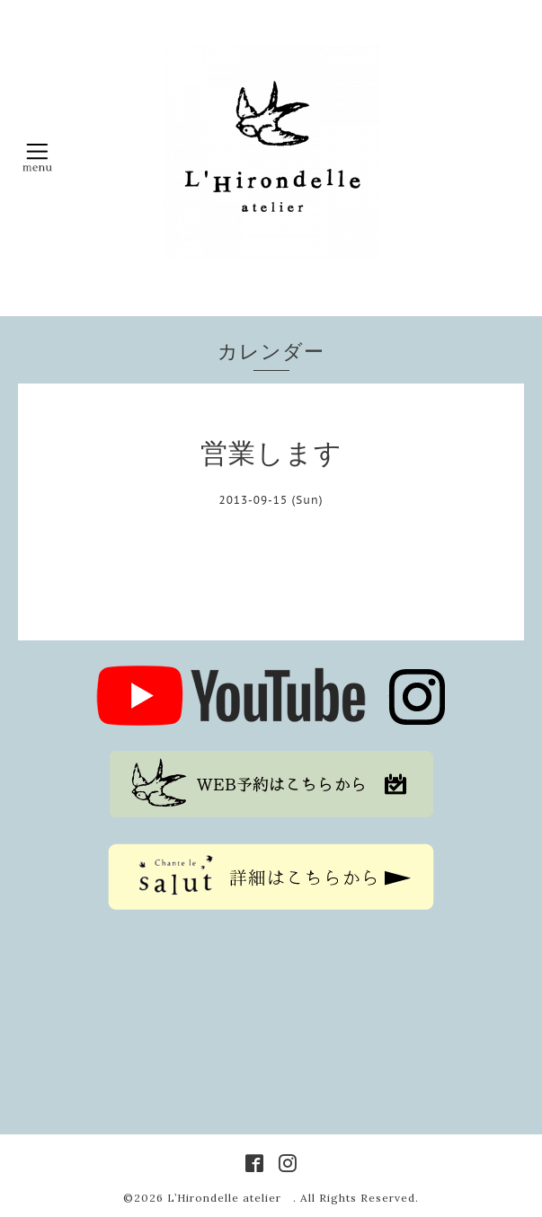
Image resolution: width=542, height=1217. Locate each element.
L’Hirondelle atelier (230, 1197)
